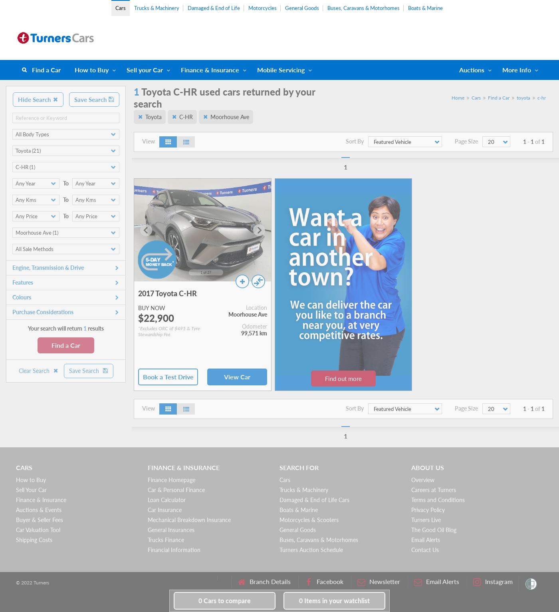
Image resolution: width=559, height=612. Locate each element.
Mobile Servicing (281, 70)
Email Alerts (425, 539)
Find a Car (46, 70)
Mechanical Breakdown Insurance (189, 519)
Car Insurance (165, 509)
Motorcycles (262, 8)
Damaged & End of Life (214, 8)
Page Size (466, 141)
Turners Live (426, 519)
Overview (422, 479)
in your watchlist (334, 600)
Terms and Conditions (438, 499)
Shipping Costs (34, 539)
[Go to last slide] (146, 230)
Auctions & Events (38, 509)
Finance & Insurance (210, 70)
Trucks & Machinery (156, 8)
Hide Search (38, 99)
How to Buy (92, 70)
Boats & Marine (425, 8)
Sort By (355, 141)
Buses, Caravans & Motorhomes (363, 8)
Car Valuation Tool (38, 529)
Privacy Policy (428, 509)
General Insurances (171, 529)
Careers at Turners (433, 489)
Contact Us (425, 549)
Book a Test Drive (168, 377)
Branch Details (264, 582)
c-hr (541, 98)
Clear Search (39, 370)
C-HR (186, 117)
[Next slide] (259, 230)
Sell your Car (145, 70)
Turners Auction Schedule (311, 549)
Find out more (343, 378)
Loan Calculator (167, 499)
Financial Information (174, 549)
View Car (237, 377)
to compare (224, 600)
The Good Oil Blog (433, 529)
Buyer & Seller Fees (39, 519)
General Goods (302, 8)
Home (458, 98)
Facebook (324, 582)
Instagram (493, 582)
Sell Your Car (31, 489)
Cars (120, 8)
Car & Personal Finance (176, 489)
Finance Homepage (171, 479)
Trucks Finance (166, 539)
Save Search (94, 99)
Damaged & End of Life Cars (314, 499)
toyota (523, 98)
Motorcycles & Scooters (309, 519)
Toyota (153, 117)
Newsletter (378, 582)
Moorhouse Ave (229, 117)
